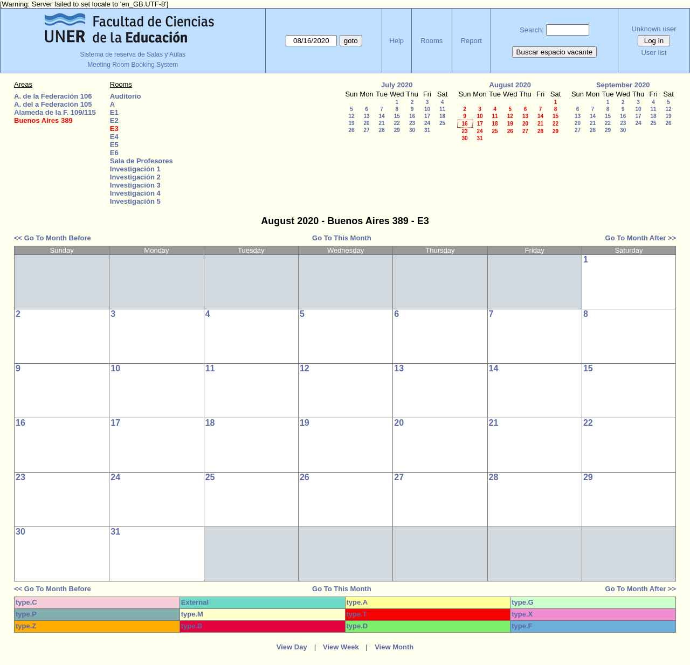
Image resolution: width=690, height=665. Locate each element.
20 (366, 123)
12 (351, 116)
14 (381, 116)
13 (366, 116)
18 (442, 116)
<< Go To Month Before (52, 238)
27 (366, 130)
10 (427, 109)
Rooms (431, 41)
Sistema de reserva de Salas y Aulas (132, 54)
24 (427, 123)
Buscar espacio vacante (554, 52)
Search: (532, 30)
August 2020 (510, 85)
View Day (292, 647)
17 (427, 116)
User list (653, 53)
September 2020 (623, 85)
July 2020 (397, 85)
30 (412, 130)
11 (442, 109)
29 (397, 130)
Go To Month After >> (640, 238)
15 (397, 116)
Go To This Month (341, 238)
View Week (341, 647)
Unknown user (653, 29)
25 (442, 123)
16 (412, 116)
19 (351, 123)
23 (412, 123)
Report (471, 41)
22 (397, 123)
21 (381, 123)
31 (427, 130)
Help (396, 41)
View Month (394, 647)
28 (381, 130)
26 (351, 130)
